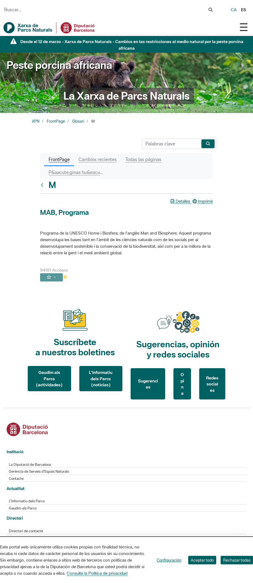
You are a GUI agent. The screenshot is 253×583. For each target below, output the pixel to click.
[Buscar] (170, 144)
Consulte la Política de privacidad (97, 573)
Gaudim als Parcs (22, 508)
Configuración (169, 560)
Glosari (78, 121)
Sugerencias (148, 384)
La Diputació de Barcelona (30, 464)
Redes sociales (212, 384)
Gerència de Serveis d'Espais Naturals (39, 471)
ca (234, 9)
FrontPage (56, 121)
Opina (182, 384)
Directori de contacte (26, 531)
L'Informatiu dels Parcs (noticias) (101, 378)
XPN (36, 121)
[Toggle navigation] (244, 27)
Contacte (16, 478)
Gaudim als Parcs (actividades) (49, 378)
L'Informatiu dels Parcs (27, 501)
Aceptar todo (202, 560)
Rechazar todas (237, 560)
